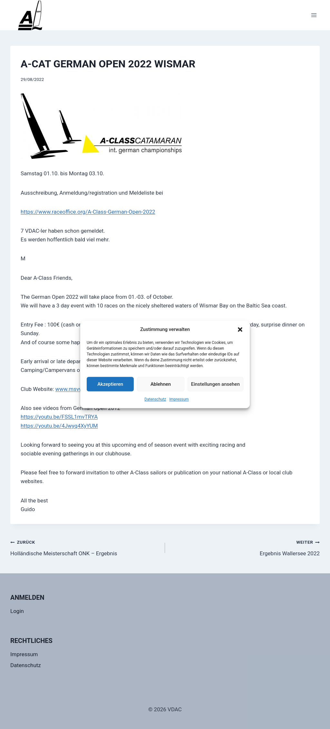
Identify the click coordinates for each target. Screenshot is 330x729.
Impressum (179, 399)
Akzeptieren (110, 384)
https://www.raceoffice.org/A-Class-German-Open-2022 (88, 212)
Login (17, 611)
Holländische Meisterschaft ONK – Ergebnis (85, 547)
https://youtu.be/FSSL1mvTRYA (59, 416)
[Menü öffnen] (314, 15)
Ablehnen (160, 384)
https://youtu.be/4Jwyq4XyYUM (59, 426)
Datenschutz (155, 399)
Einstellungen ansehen (215, 384)
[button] (240, 329)
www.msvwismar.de (79, 389)
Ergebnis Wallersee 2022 (245, 547)
